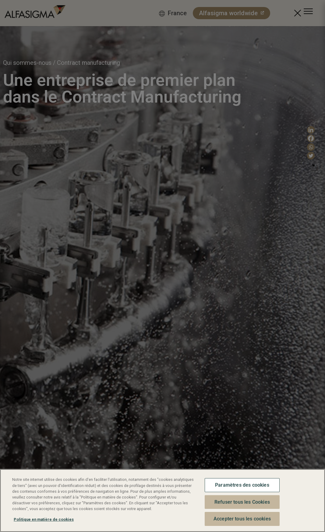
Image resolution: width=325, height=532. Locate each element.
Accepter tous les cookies (242, 519)
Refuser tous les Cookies (242, 502)
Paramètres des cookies (242, 485)
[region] (162, 500)
